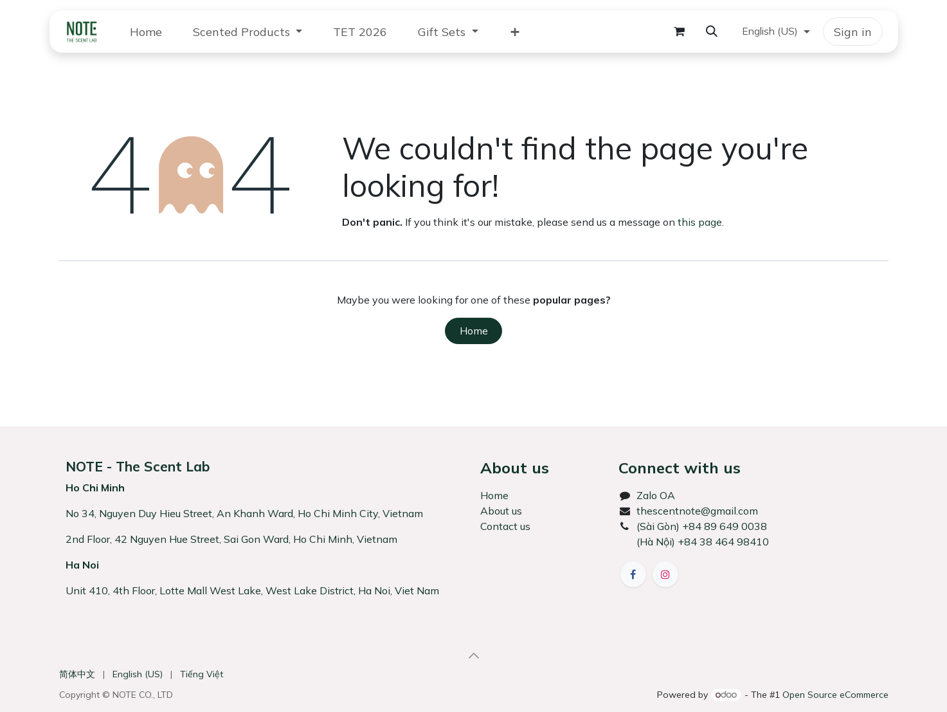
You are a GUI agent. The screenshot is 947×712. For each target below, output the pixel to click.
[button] (711, 31)
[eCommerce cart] (679, 31)
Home (474, 330)
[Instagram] (665, 574)
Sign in (853, 31)
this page (700, 221)
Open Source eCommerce (835, 694)
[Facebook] (633, 574)
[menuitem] (145, 32)
